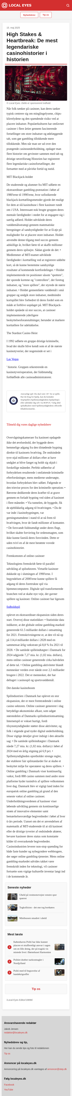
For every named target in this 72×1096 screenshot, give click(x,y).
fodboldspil (13, 606)
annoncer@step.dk (57, 1069)
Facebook (9, 1084)
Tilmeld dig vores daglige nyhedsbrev (29, 424)
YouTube (8, 1089)
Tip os (46, 15)
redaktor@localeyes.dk (16, 1032)
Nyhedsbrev (29, 15)
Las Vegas (13, 359)
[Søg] (67, 5)
